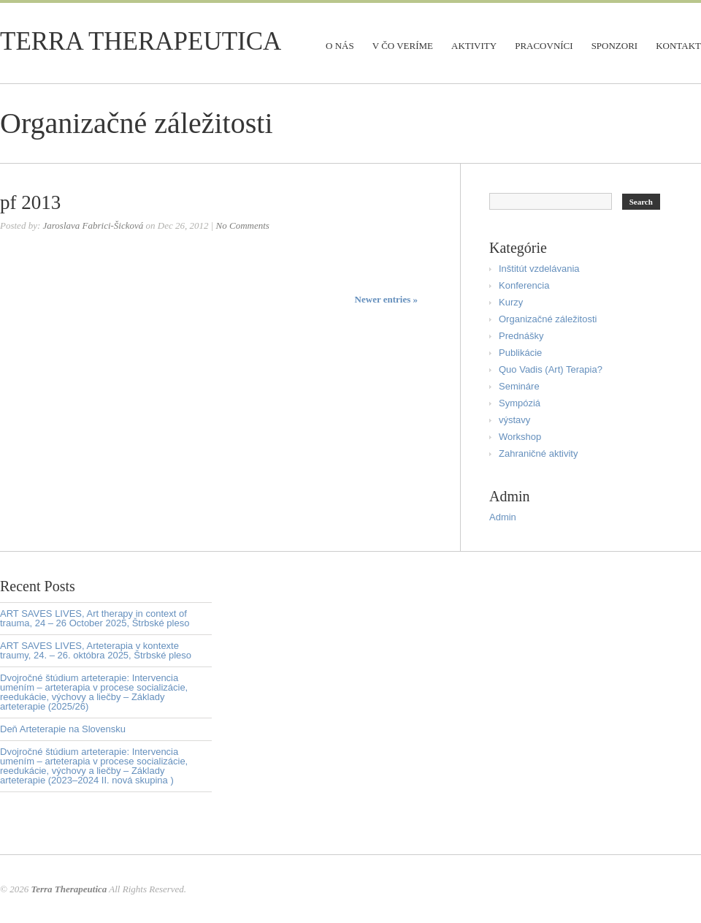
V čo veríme (402, 45)
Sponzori (614, 45)
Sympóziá (519, 403)
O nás (340, 45)
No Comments (242, 225)
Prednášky (521, 335)
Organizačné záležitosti (548, 319)
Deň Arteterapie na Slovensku (63, 728)
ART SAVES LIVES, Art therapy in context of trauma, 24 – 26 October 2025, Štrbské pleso (94, 618)
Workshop (520, 436)
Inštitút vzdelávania (539, 268)
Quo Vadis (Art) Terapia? (550, 369)
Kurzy (511, 302)
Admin (502, 517)
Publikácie (520, 352)
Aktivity (474, 45)
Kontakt (678, 45)
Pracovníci (543, 45)
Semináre (519, 386)
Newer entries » (386, 299)
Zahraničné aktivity (538, 453)
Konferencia (524, 285)
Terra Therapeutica (140, 41)
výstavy (514, 419)
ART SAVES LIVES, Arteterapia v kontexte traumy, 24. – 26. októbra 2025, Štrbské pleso (95, 650)
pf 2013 (30, 202)
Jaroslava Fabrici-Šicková (92, 225)
